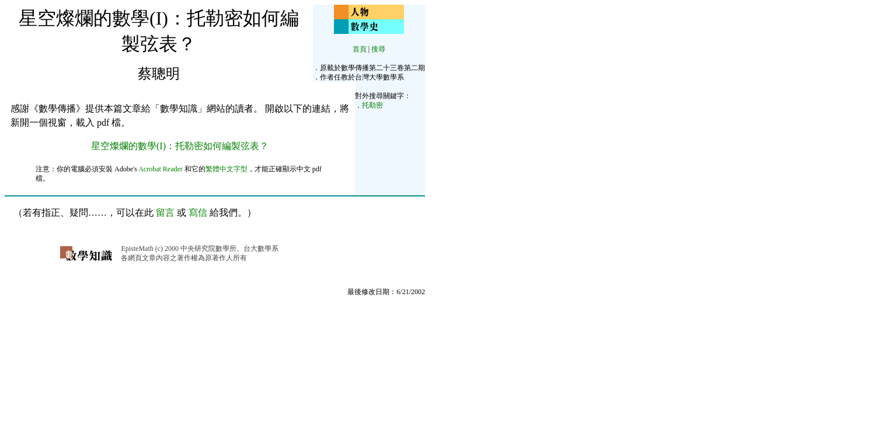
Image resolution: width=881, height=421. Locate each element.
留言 (165, 213)
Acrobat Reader (160, 169)
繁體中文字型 (227, 169)
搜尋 (378, 49)
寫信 (198, 213)
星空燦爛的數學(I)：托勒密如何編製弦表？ (180, 146)
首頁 (360, 49)
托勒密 (372, 105)
